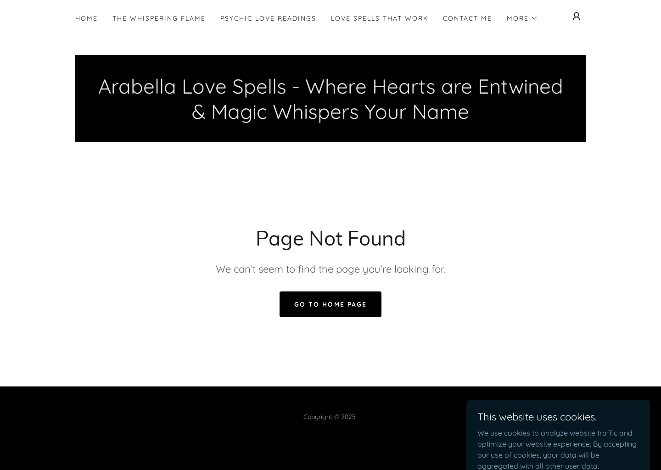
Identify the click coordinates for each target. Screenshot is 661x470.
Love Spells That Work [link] (379, 18)
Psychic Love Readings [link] (268, 18)
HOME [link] (86, 18)
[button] (522, 18)
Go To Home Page (330, 304)
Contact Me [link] (467, 18)
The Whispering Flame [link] (159, 18)
